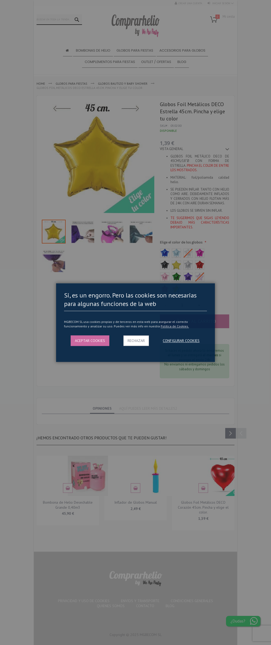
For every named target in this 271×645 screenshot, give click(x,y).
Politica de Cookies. (175, 326)
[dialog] (135, 322)
